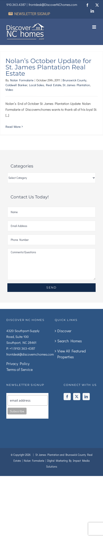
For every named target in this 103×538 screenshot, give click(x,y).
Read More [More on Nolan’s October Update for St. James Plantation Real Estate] (13, 126)
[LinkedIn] (86, 396)
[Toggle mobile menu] (94, 27)
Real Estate (53, 85)
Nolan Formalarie (21, 80)
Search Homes (69, 340)
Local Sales (36, 85)
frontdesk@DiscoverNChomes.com (53, 4)
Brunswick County (74, 80)
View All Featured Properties (71, 353)
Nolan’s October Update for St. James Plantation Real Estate (48, 67)
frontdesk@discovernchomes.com (30, 354)
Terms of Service (19, 369)
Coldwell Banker (16, 85)
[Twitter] (76, 396)
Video (9, 89)
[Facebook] (67, 396)
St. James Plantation (76, 85)
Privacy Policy (17, 363)
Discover (64, 330)
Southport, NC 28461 (21, 342)
